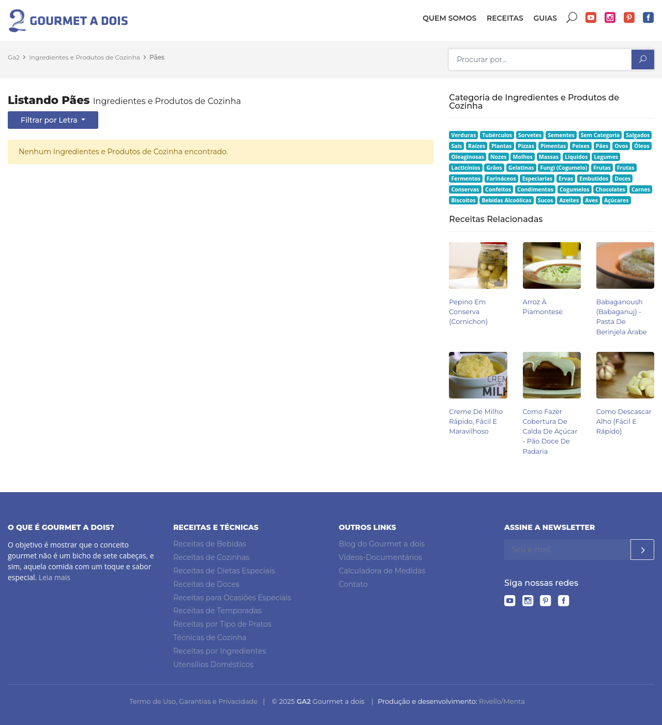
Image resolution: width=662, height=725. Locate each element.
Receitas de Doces (206, 584)
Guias (545, 18)
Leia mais (54, 577)
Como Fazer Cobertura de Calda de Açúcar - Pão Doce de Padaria (550, 431)
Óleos (642, 146)
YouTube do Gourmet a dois (591, 18)
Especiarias (537, 178)
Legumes (606, 156)
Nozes (498, 156)
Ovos (621, 146)
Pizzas (526, 146)
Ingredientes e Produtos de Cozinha (84, 57)
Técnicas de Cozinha (209, 637)
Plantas (501, 146)
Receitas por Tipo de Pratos (222, 624)
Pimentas (553, 146)
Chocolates (610, 189)
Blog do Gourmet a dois (382, 544)
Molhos (523, 156)
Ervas (566, 178)
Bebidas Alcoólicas (506, 200)
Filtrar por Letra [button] (50, 120)
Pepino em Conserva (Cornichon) (468, 311)
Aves (591, 200)
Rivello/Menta (502, 701)
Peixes (581, 146)
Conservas (465, 189)
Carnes (640, 189)
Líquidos (576, 156)
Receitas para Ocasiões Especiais (232, 597)
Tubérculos (497, 135)
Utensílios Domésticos (213, 664)
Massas (549, 156)
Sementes (561, 135)
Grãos (494, 167)
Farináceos (501, 178)
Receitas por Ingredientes (219, 651)
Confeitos (498, 189)
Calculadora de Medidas (382, 570)
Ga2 (14, 57)
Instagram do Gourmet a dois (610, 18)
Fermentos (466, 178)
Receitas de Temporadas (217, 610)
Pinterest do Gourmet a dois (629, 18)
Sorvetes (529, 135)
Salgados (638, 135)
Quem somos (449, 18)
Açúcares (616, 200)
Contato (353, 584)
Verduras (464, 135)
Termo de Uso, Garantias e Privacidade (193, 701)
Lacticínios (466, 167)
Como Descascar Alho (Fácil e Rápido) (624, 421)
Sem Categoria (600, 135)
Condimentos (535, 189)
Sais (457, 146)
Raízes (476, 146)
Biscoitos (464, 200)
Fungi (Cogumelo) (563, 167)
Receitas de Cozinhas (211, 557)
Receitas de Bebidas (209, 544)
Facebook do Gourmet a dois (648, 18)
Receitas (505, 18)
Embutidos (593, 178)
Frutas (602, 167)
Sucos (545, 200)
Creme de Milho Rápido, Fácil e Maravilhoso (476, 421)
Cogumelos (574, 189)
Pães (156, 57)
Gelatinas (521, 167)
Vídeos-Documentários (380, 557)
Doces (622, 178)
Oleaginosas (468, 156)
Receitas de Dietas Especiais (224, 570)
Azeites (569, 200)
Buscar (572, 18)
